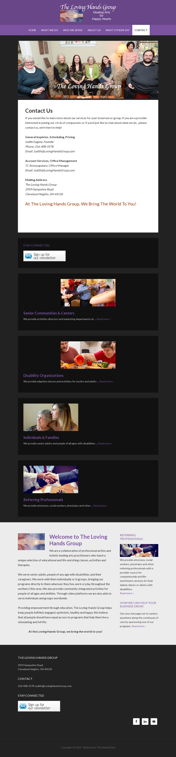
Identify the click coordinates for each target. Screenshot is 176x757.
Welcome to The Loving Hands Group (78, 539)
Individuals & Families (41, 437)
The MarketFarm (106, 747)
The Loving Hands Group (88, 13)
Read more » (104, 319)
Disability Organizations (43, 375)
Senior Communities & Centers (48, 313)
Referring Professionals (43, 499)
